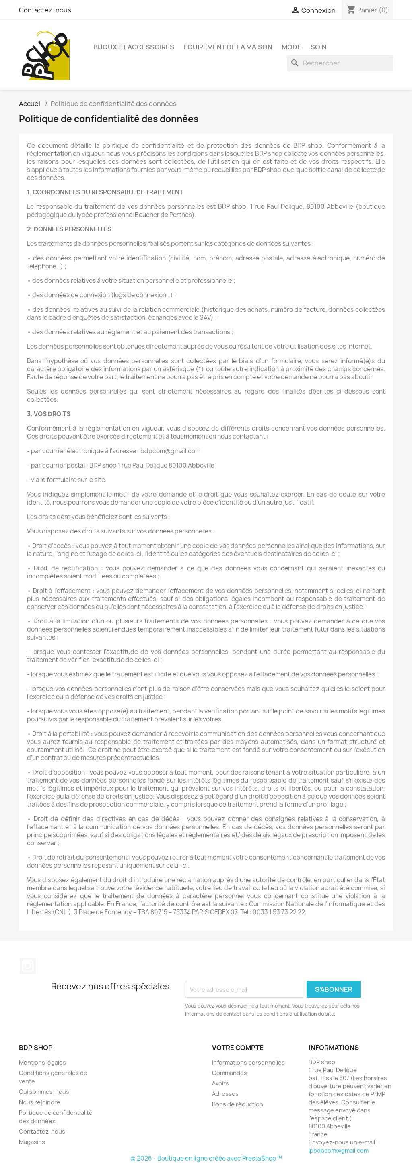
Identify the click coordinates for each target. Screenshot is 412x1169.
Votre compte (238, 1047)
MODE (291, 47)
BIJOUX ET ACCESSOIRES (133, 47)
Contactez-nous (45, 10)
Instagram (28, 966)
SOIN (319, 47)
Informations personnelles (248, 1062)
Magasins (32, 1142)
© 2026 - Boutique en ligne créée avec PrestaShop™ (206, 1158)
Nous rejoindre (39, 1102)
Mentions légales (42, 1062)
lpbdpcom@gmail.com (339, 1150)
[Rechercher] (340, 63)
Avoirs (220, 1083)
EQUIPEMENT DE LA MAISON (227, 47)
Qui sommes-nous (44, 1091)
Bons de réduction (237, 1104)
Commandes (229, 1073)
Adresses (225, 1093)
